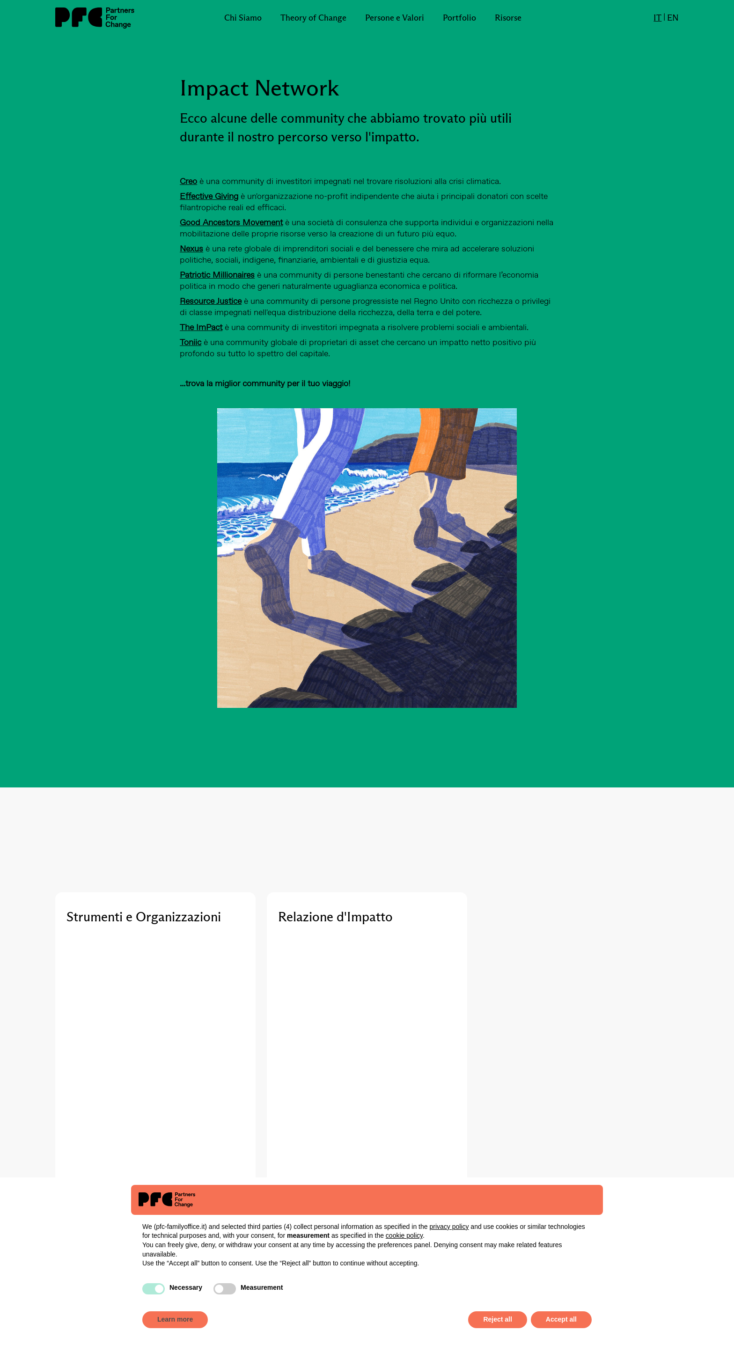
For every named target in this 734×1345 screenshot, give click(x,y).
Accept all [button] (561, 1319)
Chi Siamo (243, 18)
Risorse (508, 18)
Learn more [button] (175, 1319)
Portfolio (459, 18)
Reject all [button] (497, 1319)
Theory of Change (313, 18)
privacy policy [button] (449, 1226)
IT (657, 18)
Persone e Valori (394, 18)
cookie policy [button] (404, 1235)
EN (673, 18)
